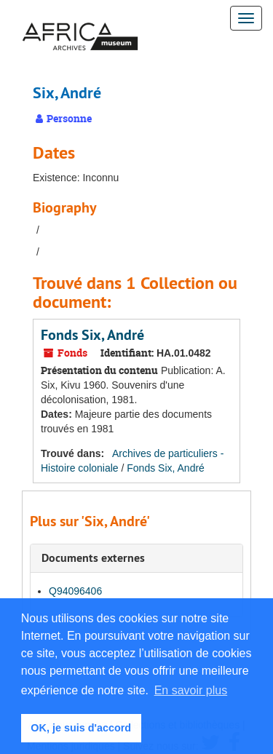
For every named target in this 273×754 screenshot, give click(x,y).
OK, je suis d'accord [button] (81, 728)
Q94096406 (75, 591)
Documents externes (93, 558)
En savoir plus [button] (191, 690)
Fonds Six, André (92, 334)
